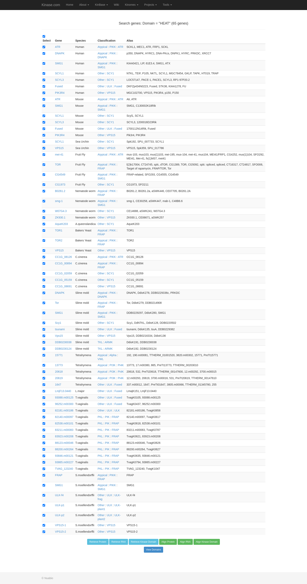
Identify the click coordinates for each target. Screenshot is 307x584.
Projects (150, 4)
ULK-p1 (59, 505)
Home (69, 4)
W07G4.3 (61, 211)
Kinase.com (51, 5)
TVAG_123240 (64, 468)
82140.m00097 (64, 416)
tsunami (60, 329)
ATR (57, 46)
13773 (59, 365)
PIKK (113, 46)
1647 (58, 384)
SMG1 (59, 63)
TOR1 (58, 230)
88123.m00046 (64, 442)
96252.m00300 (64, 404)
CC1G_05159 (63, 279)
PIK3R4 (59, 92)
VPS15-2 (60, 531)
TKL (100, 342)
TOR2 (58, 240)
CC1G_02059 (63, 273)
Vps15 (59, 335)
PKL (100, 416)
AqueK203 (61, 224)
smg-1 (59, 201)
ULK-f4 (59, 495)
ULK (109, 86)
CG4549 (60, 174)
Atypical (102, 46)
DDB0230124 (63, 348)
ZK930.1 (60, 217)
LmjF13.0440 (63, 391)
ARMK (108, 342)
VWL (100, 359)
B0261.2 (60, 191)
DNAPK (59, 53)
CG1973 (60, 184)
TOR (58, 164)
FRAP (101, 168)
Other (101, 73)
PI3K (112, 365)
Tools (167, 4)
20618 (59, 371)
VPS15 (111, 92)
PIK (107, 416)
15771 (59, 355)
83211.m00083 (64, 429)
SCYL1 (59, 73)
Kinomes (131, 4)
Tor (57, 302)
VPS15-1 (60, 525)
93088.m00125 (64, 397)
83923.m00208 (64, 436)
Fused (59, 86)
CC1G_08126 (63, 256)
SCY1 (110, 73)
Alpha (112, 355)
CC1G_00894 (63, 263)
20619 (59, 378)
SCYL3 (59, 79)
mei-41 (59, 154)
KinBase (101, 4)
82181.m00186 (64, 410)
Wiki (116, 4)
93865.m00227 (64, 462)
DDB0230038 (63, 342)
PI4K (121, 365)
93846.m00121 (64, 455)
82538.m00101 (64, 423)
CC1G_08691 (63, 286)
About (84, 4)
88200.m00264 (64, 449)
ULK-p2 (59, 515)
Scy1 (58, 322)
